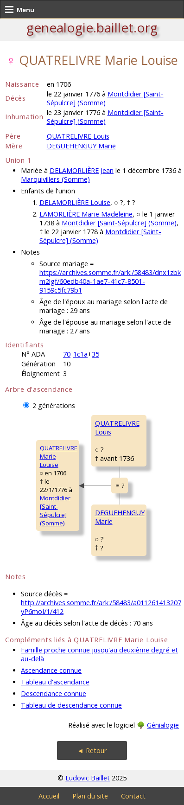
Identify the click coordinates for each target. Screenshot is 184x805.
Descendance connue (53, 693)
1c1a (80, 354)
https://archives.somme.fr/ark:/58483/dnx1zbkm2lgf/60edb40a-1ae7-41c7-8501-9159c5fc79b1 (110, 281)
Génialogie (163, 725)
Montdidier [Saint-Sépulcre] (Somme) (105, 98)
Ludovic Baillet (87, 777)
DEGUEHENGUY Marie (81, 145)
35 (95, 354)
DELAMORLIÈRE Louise (74, 202)
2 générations (53, 405)
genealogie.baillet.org (92, 27)
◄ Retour (92, 750)
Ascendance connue (51, 670)
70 (66, 354)
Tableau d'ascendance (55, 681)
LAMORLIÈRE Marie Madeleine (86, 214)
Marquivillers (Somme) (55, 179)
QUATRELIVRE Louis (78, 136)
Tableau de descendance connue (71, 705)
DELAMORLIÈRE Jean (82, 170)
